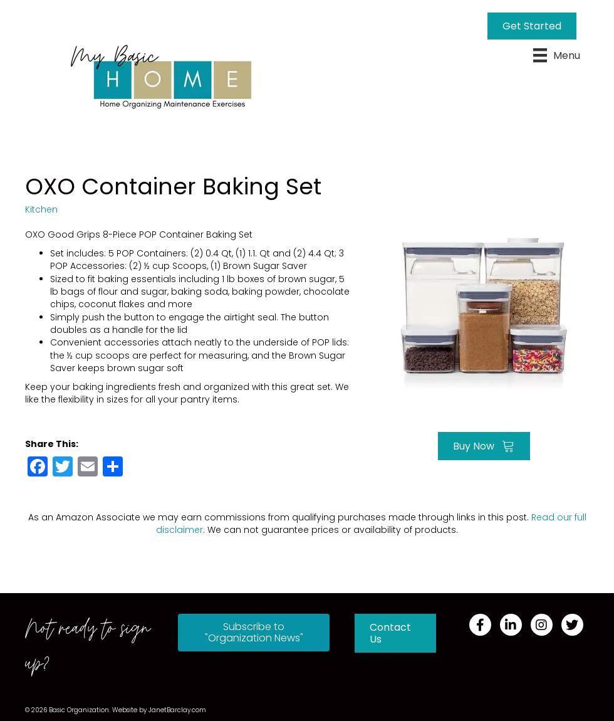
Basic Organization (79, 710)
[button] (254, 632)
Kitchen (41, 209)
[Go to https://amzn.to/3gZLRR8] (483, 311)
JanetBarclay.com (177, 710)
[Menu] (556, 55)
